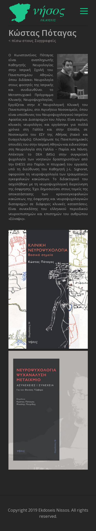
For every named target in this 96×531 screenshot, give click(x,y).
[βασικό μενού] (84, 11)
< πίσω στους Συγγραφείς (32, 40)
